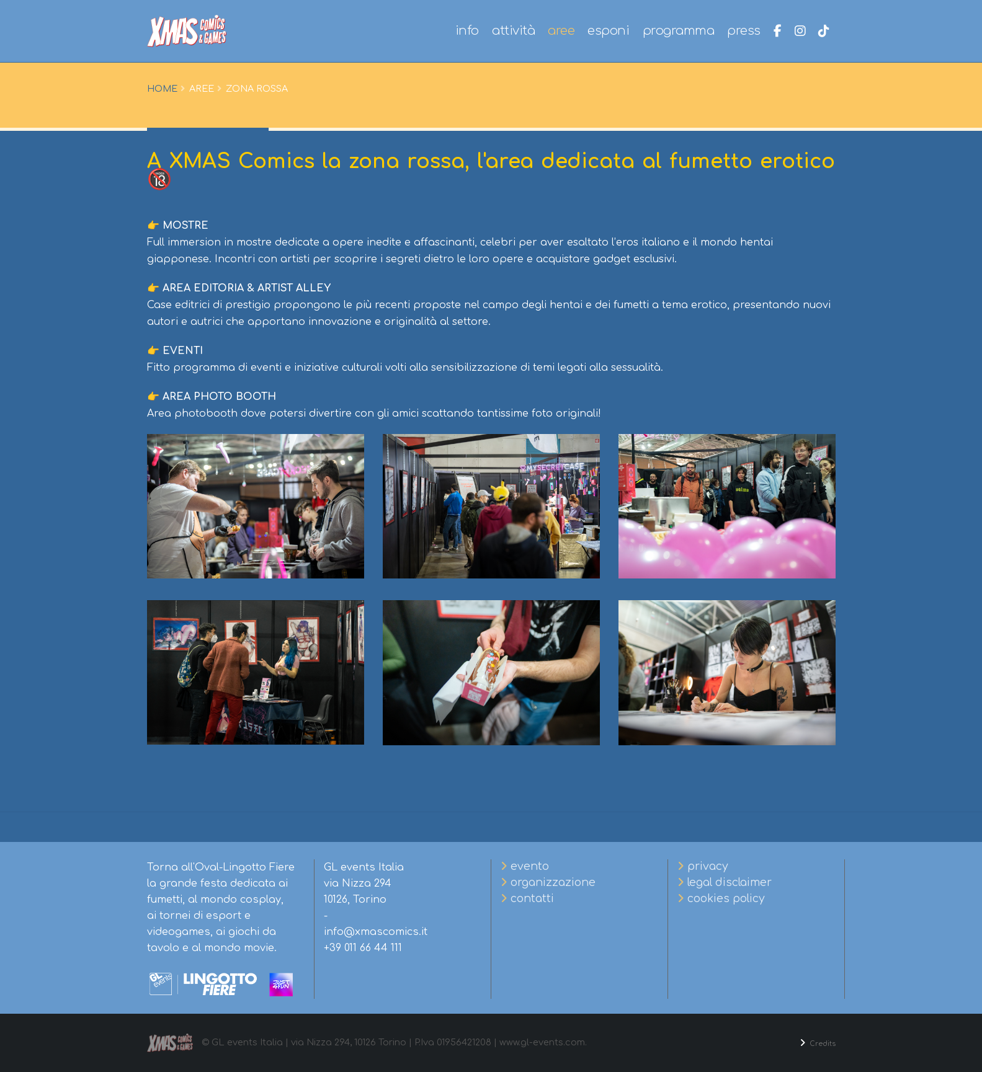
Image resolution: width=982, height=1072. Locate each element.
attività (513, 31)
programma (679, 31)
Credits (818, 1043)
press (744, 31)
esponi (608, 31)
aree (561, 31)
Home (162, 89)
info (467, 31)
